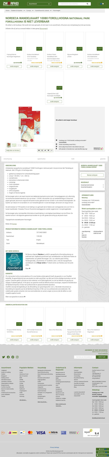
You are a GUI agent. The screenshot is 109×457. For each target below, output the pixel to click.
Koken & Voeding (6, 372)
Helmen (58, 387)
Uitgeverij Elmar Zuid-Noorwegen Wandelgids (53, 94)
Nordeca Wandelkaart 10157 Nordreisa (34, 57)
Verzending (77, 376)
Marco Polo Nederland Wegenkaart (93, 331)
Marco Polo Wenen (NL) (55, 330)
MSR (21, 377)
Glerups (22, 385)
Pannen (58, 396)
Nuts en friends (60, 394)
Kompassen (59, 391)
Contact (76, 370)
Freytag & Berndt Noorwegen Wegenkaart (13, 55)
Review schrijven (92, 175)
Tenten (3, 390)
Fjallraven (22, 389)
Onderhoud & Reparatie (61, 369)
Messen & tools (60, 393)
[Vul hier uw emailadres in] (85, 357)
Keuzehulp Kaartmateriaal (87, 185)
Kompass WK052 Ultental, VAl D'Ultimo (14, 331)
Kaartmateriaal (42, 390)
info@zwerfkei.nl (98, 231)
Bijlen (39, 376)
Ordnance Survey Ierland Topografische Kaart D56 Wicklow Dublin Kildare (74, 332)
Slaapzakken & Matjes (7, 383)
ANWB (21, 379)
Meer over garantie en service (15, 297)
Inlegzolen (40, 387)
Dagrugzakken (42, 379)
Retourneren (77, 374)
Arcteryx (22, 394)
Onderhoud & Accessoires (8, 392)
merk (72, 159)
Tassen (3, 396)
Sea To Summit (24, 376)
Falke (21, 392)
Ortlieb (21, 383)
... (24, 10)
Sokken (3, 374)
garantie (102, 159)
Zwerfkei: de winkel (79, 383)
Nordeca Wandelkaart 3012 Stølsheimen (94, 57)
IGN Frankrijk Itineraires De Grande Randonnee (34, 331)
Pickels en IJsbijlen (61, 398)
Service (76, 379)
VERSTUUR (101, 357)
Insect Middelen (5, 394)
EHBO (39, 381)
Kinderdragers (41, 396)
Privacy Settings (54, 447)
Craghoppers (23, 390)
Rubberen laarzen (60, 400)
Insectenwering (42, 389)
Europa (14, 224)
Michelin (22, 387)
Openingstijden (78, 372)
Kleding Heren (5, 377)
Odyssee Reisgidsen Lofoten (72, 55)
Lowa (21, 372)
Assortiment (39, 4)
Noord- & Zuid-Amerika (7, 389)
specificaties (41, 159)
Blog (75, 387)
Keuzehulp (42, 368)
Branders (58, 380)
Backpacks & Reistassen (44, 370)
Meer (28, 268)
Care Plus (22, 381)
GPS (57, 385)
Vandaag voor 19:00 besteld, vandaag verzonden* (90, 202)
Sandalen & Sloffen (6, 381)
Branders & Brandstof (44, 377)
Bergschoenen (5, 385)
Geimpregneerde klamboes (63, 381)
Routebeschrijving (79, 377)
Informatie (78, 368)
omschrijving (8, 159)
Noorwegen (43, 28)
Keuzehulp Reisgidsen (86, 187)
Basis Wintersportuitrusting (45, 374)
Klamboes (40, 398)
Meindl (21, 370)
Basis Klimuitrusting (43, 372)
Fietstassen (41, 383)
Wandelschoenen (6, 379)
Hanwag (22, 396)
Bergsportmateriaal (61, 376)
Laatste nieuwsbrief (79, 392)
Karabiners (59, 389)
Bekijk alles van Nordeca (13, 150)
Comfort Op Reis (5, 387)
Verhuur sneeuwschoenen (81, 381)
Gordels (58, 383)
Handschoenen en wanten (45, 385)
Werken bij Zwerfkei (79, 385)
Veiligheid (4, 370)
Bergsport (4, 376)
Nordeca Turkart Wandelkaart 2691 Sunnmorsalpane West (54, 58)
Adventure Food (24, 374)
